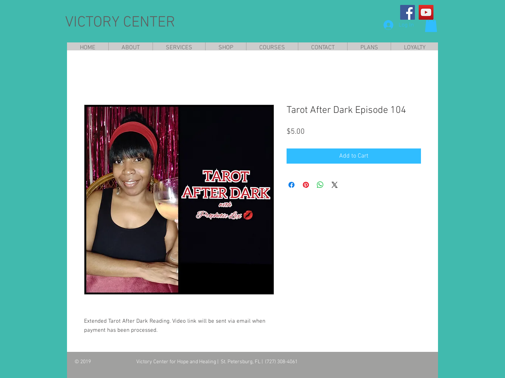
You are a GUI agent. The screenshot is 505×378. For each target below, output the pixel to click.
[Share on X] (334, 184)
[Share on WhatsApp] (320, 184)
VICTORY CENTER (120, 23)
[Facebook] (407, 12)
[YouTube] (426, 12)
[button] (431, 24)
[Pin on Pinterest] (305, 184)
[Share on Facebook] (291, 184)
